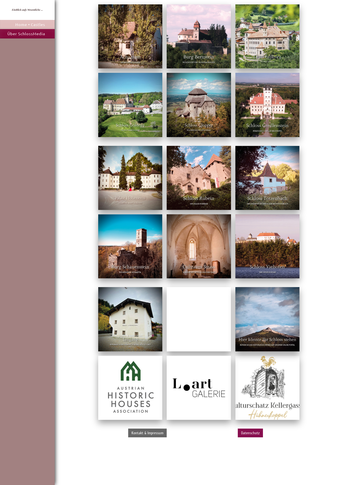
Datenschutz (250, 433)
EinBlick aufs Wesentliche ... (27, 9)
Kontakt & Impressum (147, 433)
